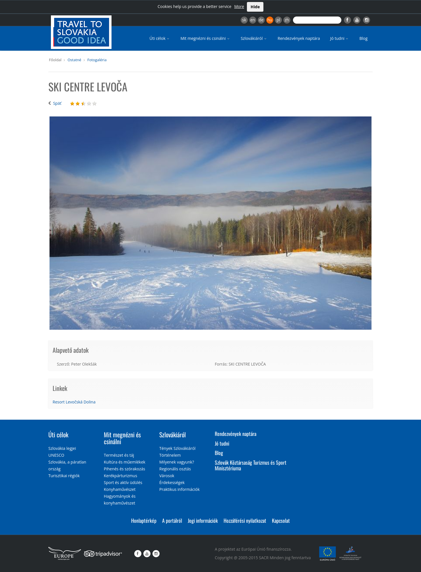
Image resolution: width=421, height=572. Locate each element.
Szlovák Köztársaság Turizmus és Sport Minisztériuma (250, 465)
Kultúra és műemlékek (124, 462)
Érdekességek (172, 482)
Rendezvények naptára (299, 38)
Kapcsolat (281, 520)
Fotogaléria (97, 59)
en (252, 19)
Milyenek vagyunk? (176, 462)
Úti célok (160, 38)
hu (269, 19)
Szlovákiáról (254, 38)
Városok (166, 475)
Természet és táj (119, 455)
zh (287, 19)
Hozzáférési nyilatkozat (245, 520)
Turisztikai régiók (64, 475)
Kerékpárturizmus (120, 475)
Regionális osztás (175, 468)
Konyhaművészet (119, 489)
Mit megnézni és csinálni (205, 38)
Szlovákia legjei (62, 448)
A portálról (172, 520)
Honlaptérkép (143, 520)
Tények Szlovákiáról (177, 448)
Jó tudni (339, 38)
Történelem (170, 455)
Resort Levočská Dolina (74, 402)
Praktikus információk (179, 489)
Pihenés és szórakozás (124, 468)
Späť (57, 103)
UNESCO (56, 455)
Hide (255, 6)
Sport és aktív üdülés (123, 482)
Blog (363, 38)
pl (278, 19)
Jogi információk (203, 520)
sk (244, 19)
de (261, 19)
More (239, 6)
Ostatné (74, 59)
